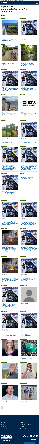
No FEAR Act (3, 426)
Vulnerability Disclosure (5, 428)
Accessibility (3, 420)
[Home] (4, 3)
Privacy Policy (23, 422)
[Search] (34, 3)
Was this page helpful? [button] (29, 442)
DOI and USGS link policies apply (26, 424)
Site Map (2, 424)
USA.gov (22, 426)
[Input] (28, 3)
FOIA (21, 420)
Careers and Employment (25, 428)
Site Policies (3, 422)
